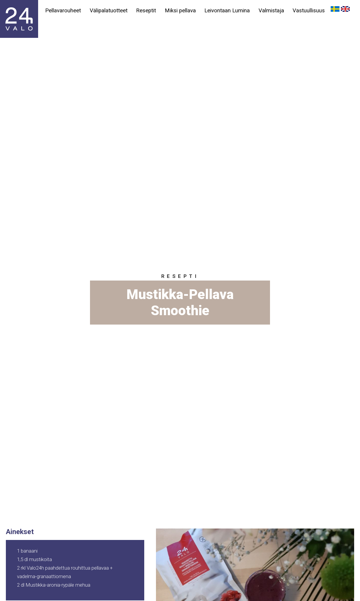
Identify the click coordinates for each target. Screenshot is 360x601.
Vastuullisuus (310, 10)
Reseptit (147, 10)
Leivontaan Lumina (228, 10)
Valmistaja (272, 10)
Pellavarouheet (63, 10)
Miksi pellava (180, 10)
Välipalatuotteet (109, 10)
